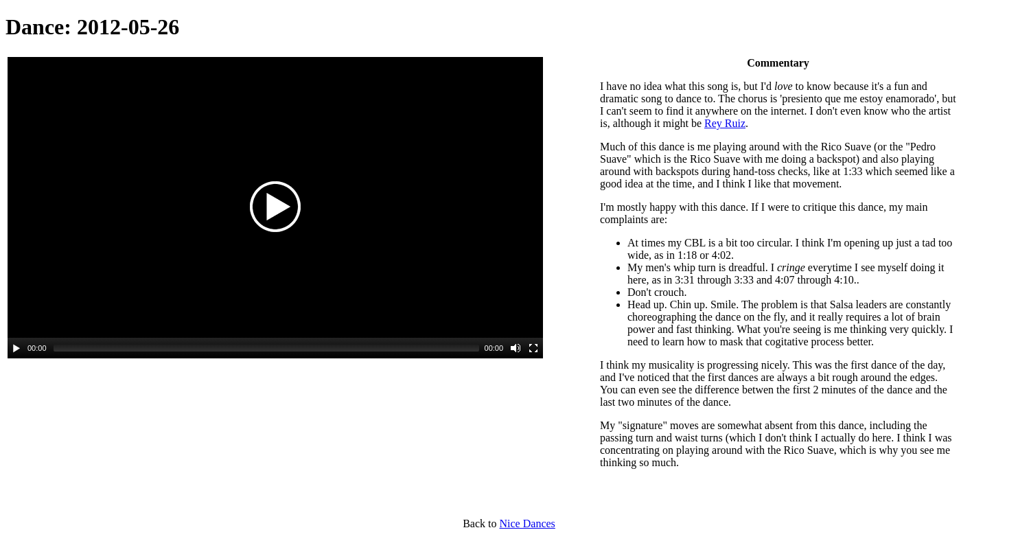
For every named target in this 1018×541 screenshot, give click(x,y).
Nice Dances (527, 523)
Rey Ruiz (724, 123)
